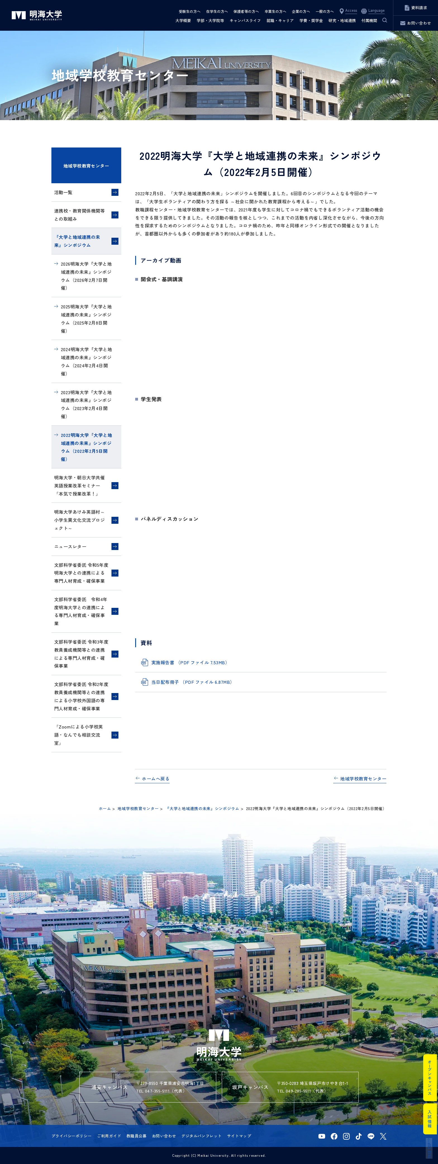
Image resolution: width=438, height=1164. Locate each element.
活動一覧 (63, 192)
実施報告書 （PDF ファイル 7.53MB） (190, 662)
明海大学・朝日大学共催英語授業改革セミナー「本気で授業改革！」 (79, 485)
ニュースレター (70, 546)
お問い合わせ (164, 1136)
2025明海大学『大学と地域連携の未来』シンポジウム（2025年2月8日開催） (86, 318)
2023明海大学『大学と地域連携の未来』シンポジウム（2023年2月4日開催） (86, 404)
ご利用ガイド (109, 1136)
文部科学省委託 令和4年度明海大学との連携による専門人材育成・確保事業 (81, 611)
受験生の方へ (190, 11)
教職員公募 (137, 1136)
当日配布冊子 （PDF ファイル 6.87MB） (193, 682)
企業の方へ (301, 11)
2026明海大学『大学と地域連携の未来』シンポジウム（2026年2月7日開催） (86, 275)
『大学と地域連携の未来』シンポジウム (77, 241)
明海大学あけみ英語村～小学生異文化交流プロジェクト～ (79, 519)
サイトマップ (239, 1136)
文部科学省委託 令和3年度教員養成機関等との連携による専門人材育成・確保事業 (81, 653)
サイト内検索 (381, 20)
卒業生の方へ (275, 11)
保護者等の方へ (246, 11)
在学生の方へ (217, 11)
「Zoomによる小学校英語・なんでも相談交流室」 (78, 734)
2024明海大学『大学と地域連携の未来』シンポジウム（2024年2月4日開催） (86, 361)
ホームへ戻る (156, 778)
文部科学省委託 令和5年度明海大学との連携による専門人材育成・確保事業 (81, 572)
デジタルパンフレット (201, 1136)
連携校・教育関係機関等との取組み (79, 214)
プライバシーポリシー (71, 1136)
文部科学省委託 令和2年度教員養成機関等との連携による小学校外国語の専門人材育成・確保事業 (81, 696)
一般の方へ (325, 11)
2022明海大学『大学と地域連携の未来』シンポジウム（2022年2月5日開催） (86, 447)
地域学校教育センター (86, 165)
